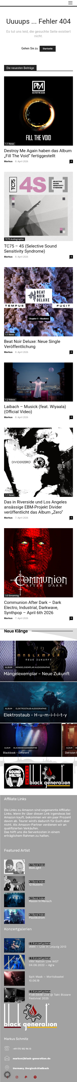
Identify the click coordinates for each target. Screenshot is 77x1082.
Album (8, 667)
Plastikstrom (37, 917)
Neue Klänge (16, 631)
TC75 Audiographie (14, 239)
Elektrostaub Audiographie (31, 708)
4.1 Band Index (37, 865)
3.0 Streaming (12, 595)
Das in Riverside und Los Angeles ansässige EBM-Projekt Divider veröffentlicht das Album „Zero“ (35, 507)
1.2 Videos (10, 399)
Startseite (48, 48)
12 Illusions (36, 884)
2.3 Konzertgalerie (39, 943)
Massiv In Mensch (40, 901)
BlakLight (35, 868)
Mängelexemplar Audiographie (33, 667)
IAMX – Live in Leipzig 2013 (47, 946)
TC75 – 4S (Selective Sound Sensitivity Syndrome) (30, 249)
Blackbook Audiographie (25, 748)
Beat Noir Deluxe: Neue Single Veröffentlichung (32, 344)
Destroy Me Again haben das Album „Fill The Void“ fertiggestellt (38, 153)
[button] (7, 1074)
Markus (8, 161)
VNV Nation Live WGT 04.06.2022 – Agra (44, 963)
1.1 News (9, 143)
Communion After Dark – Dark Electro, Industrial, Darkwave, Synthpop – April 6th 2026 (32, 607)
